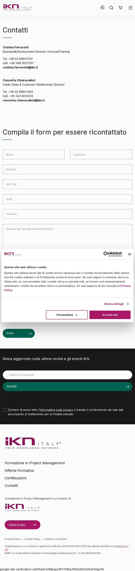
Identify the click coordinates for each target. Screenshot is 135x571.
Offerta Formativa (19, 470)
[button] (120, 8)
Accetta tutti (110, 314)
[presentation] (30, 398)
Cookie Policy (32, 539)
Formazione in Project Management (35, 463)
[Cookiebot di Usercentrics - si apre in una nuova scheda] (106, 254)
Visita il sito (17, 525)
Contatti (11, 485)
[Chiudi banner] (129, 254)
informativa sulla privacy (56, 410)
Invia (10, 333)
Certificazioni (15, 478)
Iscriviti (11, 386)
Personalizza (67, 314)
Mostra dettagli (114, 303)
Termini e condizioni (55, 539)
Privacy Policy (12, 539)
